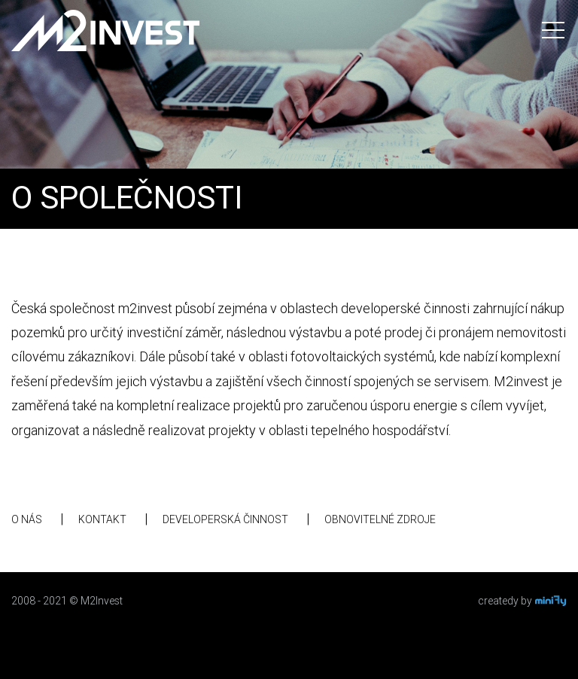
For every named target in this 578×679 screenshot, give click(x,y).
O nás (26, 519)
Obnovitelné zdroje (380, 519)
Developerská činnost (225, 519)
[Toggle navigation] (553, 30)
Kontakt (102, 519)
